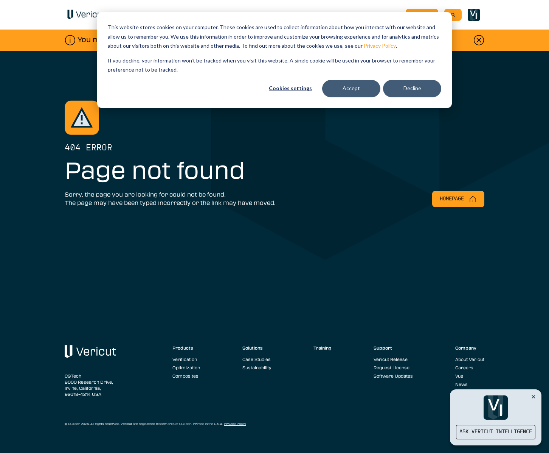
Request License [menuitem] (391, 367)
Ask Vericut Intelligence (495, 432)
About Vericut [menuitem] (469, 359)
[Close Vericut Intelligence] (533, 396)
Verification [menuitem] (184, 359)
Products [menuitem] (182, 348)
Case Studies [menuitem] (256, 359)
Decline (412, 88)
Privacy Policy (380, 45)
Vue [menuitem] (459, 376)
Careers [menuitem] (464, 367)
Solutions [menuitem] (252, 348)
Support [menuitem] (383, 348)
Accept (351, 88)
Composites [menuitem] (185, 376)
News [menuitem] (461, 384)
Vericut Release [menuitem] (391, 359)
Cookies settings (290, 88)
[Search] (453, 15)
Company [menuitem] (465, 348)
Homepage (458, 199)
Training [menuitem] (322, 348)
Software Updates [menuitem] (393, 376)
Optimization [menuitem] (186, 367)
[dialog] (274, 60)
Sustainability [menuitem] (256, 367)
